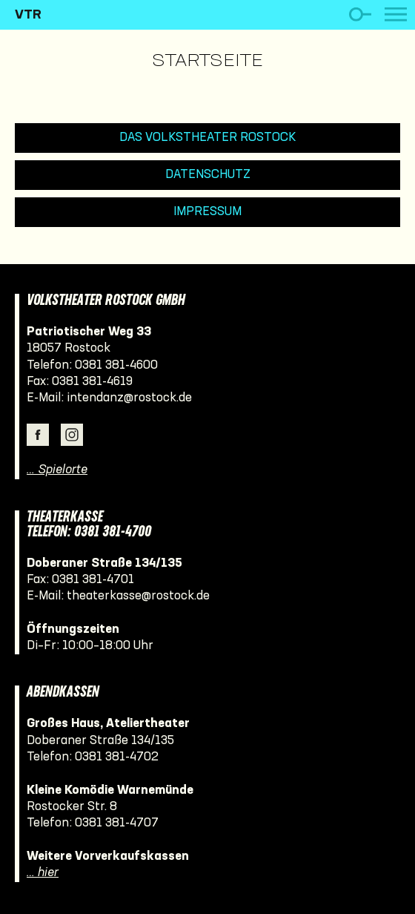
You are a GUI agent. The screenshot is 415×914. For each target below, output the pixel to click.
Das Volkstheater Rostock (207, 137)
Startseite (207, 61)
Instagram (72, 435)
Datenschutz (207, 174)
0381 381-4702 (117, 757)
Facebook (38, 435)
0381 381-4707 (117, 823)
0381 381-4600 (116, 365)
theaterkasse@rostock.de (138, 596)
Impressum (207, 212)
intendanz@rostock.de (129, 398)
